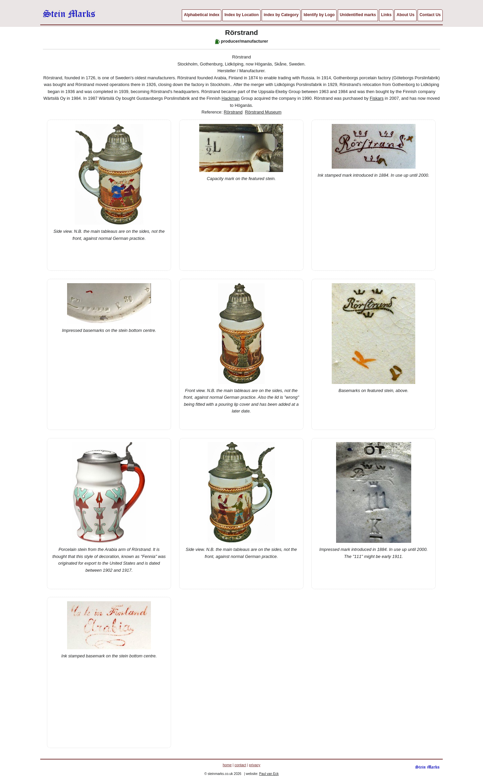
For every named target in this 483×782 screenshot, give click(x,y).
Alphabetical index (201, 14)
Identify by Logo (319, 14)
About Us (405, 14)
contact (240, 765)
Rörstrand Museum (263, 112)
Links (386, 14)
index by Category (281, 14)
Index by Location (241, 14)
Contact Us (430, 14)
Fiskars (376, 98)
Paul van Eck (269, 774)
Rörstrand (233, 112)
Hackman (231, 98)
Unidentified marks (358, 14)
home (227, 765)
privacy (254, 765)
